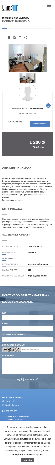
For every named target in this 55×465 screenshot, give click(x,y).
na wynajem (18, 416)
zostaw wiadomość (40, 124)
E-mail (5, 324)
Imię (4, 313)
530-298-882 (15, 122)
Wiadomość (8, 356)
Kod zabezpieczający (13, 345)
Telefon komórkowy (13, 334)
